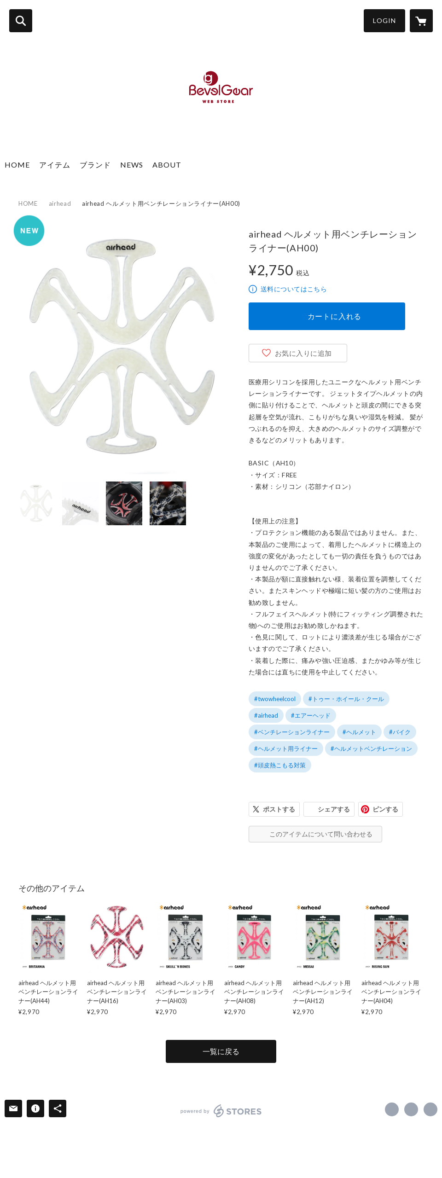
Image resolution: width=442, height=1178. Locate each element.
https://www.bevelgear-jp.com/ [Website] (430, 1109)
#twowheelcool (275, 698)
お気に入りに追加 (303, 353)
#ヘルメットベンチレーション (371, 748)
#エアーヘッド (311, 715)
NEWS (131, 164)
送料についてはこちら (294, 289)
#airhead (266, 715)
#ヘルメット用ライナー (286, 748)
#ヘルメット (359, 732)
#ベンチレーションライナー (292, 732)
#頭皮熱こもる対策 (280, 765)
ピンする (385, 809)
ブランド (95, 164)
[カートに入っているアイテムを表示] (421, 20)
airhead (60, 203)
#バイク (400, 732)
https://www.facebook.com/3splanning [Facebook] (392, 1109)
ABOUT (166, 164)
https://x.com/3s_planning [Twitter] (411, 1109)
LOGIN (384, 20)
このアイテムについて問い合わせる (320, 834)
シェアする (334, 809)
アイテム (54, 164)
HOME (17, 164)
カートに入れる (335, 316)
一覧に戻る (221, 1051)
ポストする (279, 809)
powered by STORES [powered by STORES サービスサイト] (221, 1110)
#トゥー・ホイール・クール (346, 698)
